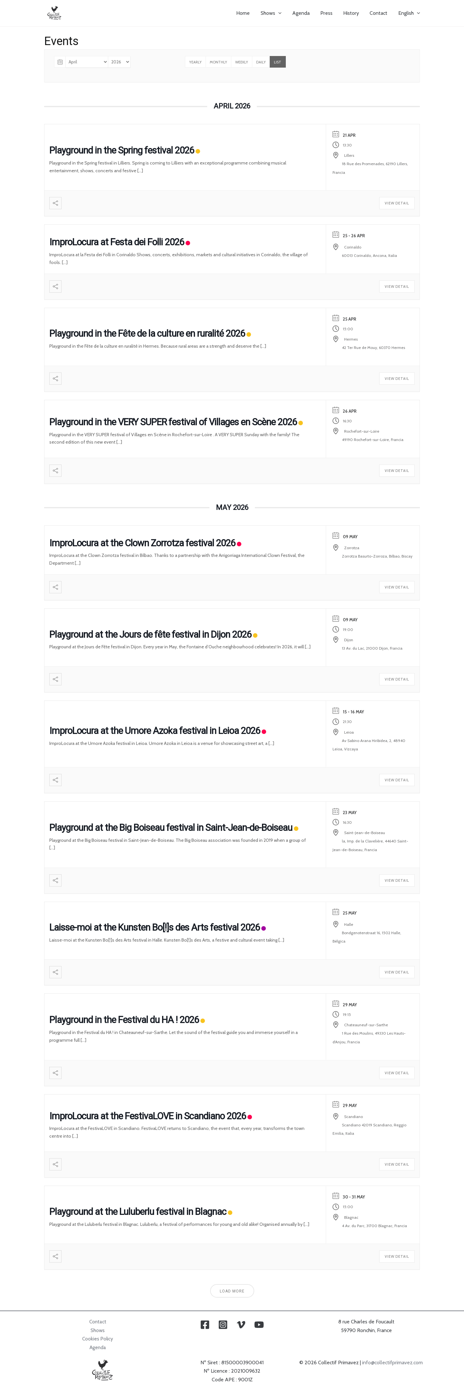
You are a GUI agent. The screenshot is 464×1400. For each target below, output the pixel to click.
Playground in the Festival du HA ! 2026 (124, 1019)
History (352, 13)
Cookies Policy (98, 1339)
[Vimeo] (241, 1325)
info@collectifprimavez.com (392, 1362)
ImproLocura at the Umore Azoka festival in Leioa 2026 (154, 730)
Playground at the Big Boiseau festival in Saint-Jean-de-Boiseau (170, 827)
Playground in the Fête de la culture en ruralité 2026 (147, 333)
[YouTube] (259, 1325)
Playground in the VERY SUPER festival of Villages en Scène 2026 (173, 422)
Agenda (302, 13)
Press (328, 13)
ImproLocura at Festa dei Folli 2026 (116, 242)
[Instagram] (223, 1325)
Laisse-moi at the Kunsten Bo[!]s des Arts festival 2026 (154, 927)
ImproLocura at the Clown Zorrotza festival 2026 (142, 543)
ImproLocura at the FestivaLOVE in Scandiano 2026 (147, 1116)
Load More (232, 1291)
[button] (280, 13)
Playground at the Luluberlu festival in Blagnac (137, 1211)
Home (246, 13)
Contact (379, 13)
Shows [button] (273, 13)
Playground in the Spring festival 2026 (121, 150)
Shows (98, 1330)
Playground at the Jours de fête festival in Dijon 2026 (150, 634)
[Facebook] (205, 1325)
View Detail (397, 203)
